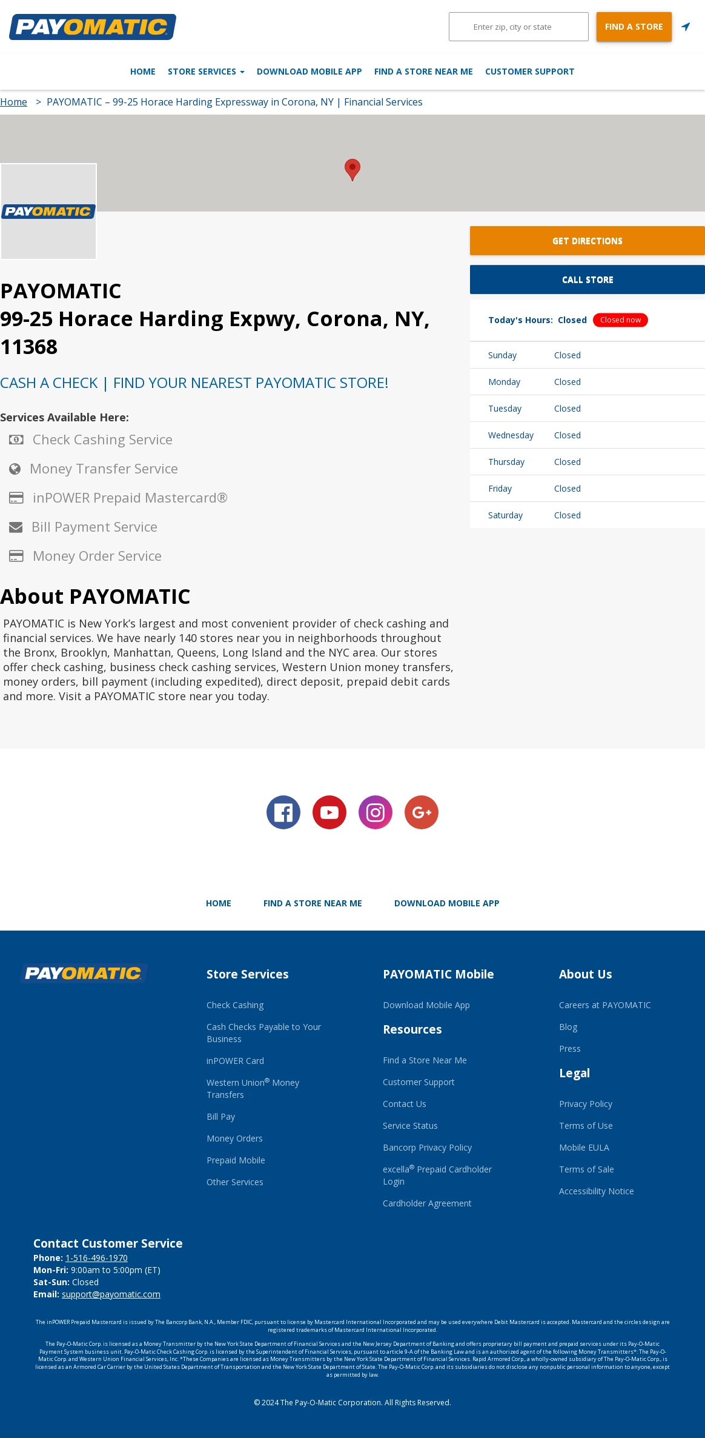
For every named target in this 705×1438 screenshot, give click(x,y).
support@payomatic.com (111, 1294)
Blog (568, 1026)
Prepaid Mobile (236, 1160)
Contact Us (404, 1103)
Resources (412, 1029)
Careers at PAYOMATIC (605, 1005)
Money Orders (235, 1138)
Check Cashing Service (103, 439)
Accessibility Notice (596, 1191)
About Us (585, 974)
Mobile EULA (584, 1147)
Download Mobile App (309, 71)
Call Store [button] (588, 279)
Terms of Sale (586, 1169)
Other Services (235, 1182)
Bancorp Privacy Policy (427, 1147)
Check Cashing (235, 1005)
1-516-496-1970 (96, 1257)
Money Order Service (97, 555)
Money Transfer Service (104, 468)
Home (60, 71)
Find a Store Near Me (464, 71)
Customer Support (613, 71)
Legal (574, 1073)
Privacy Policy (585, 1103)
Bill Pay (221, 1116)
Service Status (410, 1125)
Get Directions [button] (587, 240)
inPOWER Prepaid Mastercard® (130, 497)
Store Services (165, 71)
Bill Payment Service (94, 526)
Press (570, 1048)
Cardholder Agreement (427, 1203)
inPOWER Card (235, 1060)
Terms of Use (586, 1125)
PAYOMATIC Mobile (438, 974)
